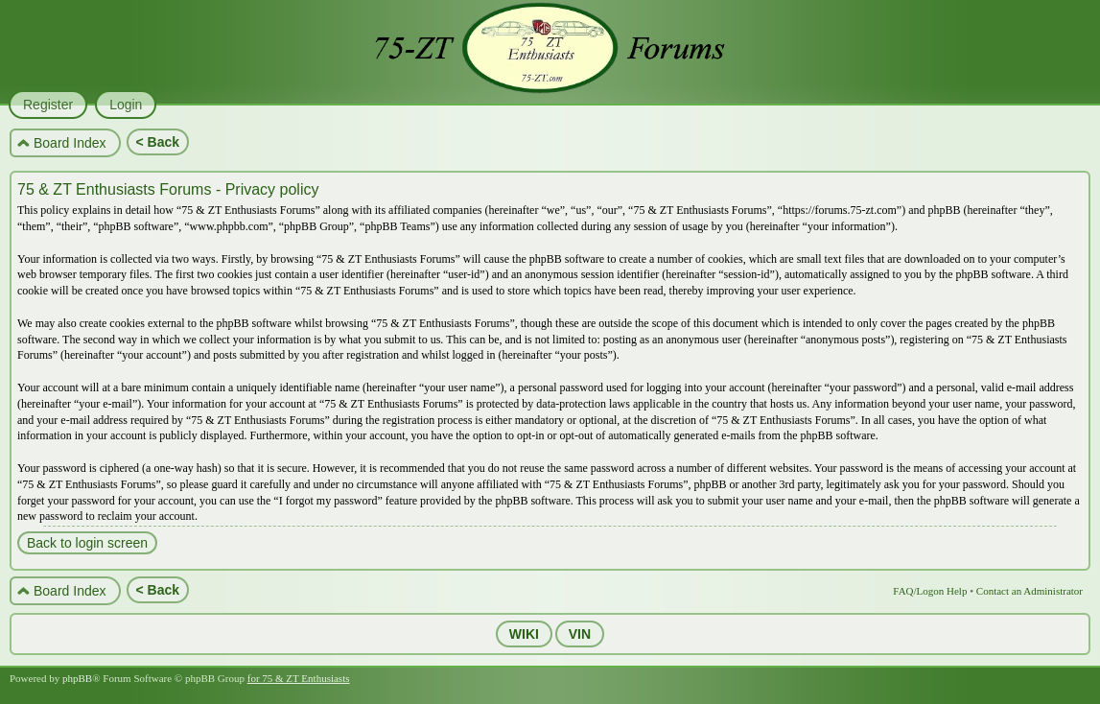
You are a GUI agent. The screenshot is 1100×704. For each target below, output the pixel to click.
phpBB (77, 678)
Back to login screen (87, 543)
